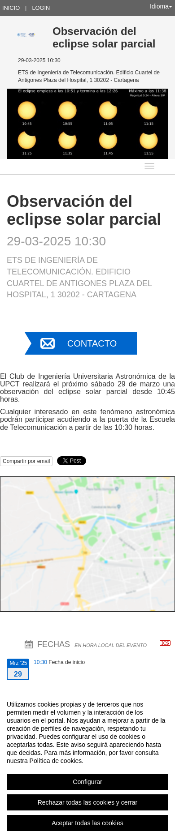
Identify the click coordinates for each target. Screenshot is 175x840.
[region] (87, 763)
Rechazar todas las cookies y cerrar (88, 802)
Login (41, 7)
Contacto (92, 343)
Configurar (87, 781)
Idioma (161, 6)
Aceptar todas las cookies (87, 823)
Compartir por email (26, 461)
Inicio (11, 7)
